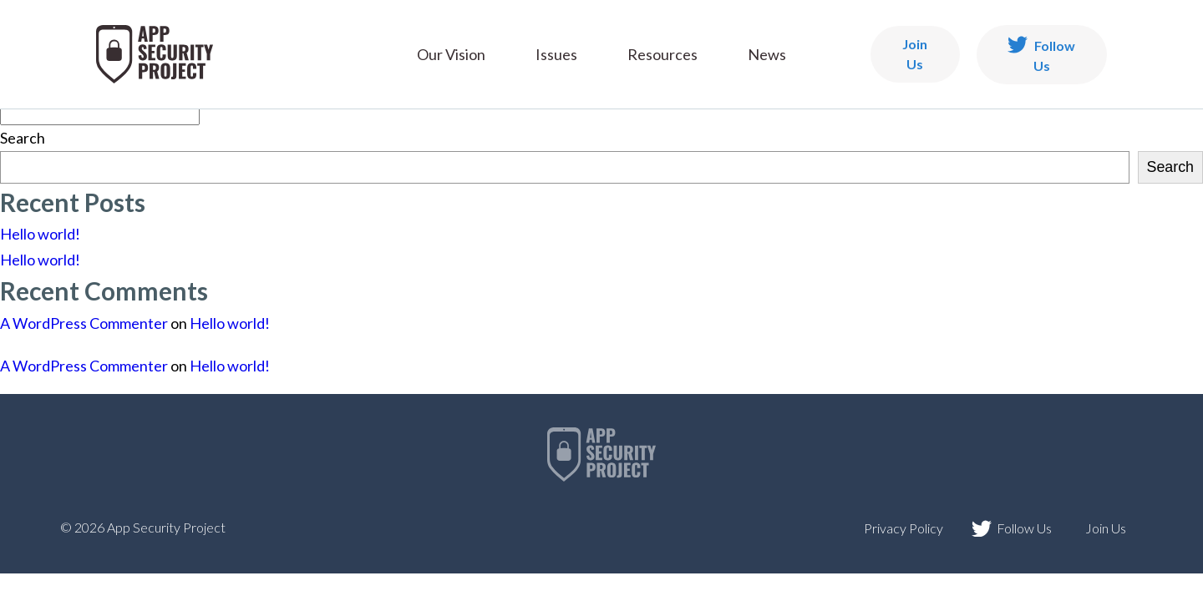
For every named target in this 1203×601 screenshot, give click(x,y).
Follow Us (1041, 54)
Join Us (914, 54)
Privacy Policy (903, 528)
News (767, 54)
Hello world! (40, 234)
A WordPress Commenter (84, 323)
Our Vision (451, 54)
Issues (556, 54)
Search (22, 138)
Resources (662, 54)
